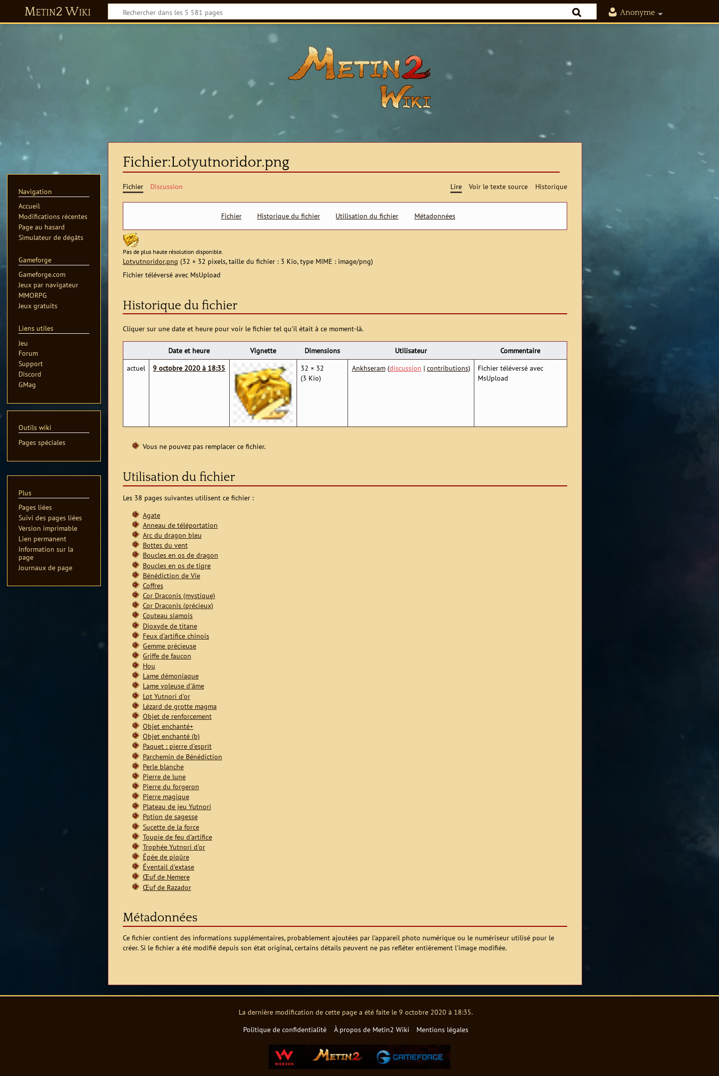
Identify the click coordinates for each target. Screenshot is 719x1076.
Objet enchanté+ (168, 726)
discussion (405, 368)
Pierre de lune (164, 776)
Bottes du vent (165, 545)
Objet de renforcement (177, 716)
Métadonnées (434, 216)
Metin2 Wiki (57, 12)
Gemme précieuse (169, 645)
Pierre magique (166, 796)
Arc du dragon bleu (172, 535)
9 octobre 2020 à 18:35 (189, 368)
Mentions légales (442, 1029)
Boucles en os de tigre (177, 565)
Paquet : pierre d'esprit (177, 746)
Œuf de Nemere (166, 876)
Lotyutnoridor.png (150, 261)
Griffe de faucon (167, 655)
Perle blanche (163, 766)
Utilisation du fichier (367, 216)
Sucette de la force (171, 827)
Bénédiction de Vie (171, 575)
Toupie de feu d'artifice (177, 837)
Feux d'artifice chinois (176, 636)
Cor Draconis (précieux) (178, 605)
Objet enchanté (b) (171, 736)
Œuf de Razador (167, 887)
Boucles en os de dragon (180, 555)
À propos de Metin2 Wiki (371, 1029)
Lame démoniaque (171, 675)
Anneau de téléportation (180, 525)
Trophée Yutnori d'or (174, 847)
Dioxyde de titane (170, 626)
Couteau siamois (168, 615)
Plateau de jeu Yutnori (177, 806)
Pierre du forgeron (171, 786)
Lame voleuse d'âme (173, 685)
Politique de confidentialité (285, 1029)
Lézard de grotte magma (180, 706)
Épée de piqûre (166, 856)
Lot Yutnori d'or (166, 696)
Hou (149, 665)
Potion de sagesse (170, 816)
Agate (151, 515)
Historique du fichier (288, 216)
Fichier (231, 216)
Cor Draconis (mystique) (179, 595)
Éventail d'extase (168, 866)
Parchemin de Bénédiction (182, 756)
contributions (447, 368)
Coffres (153, 585)
